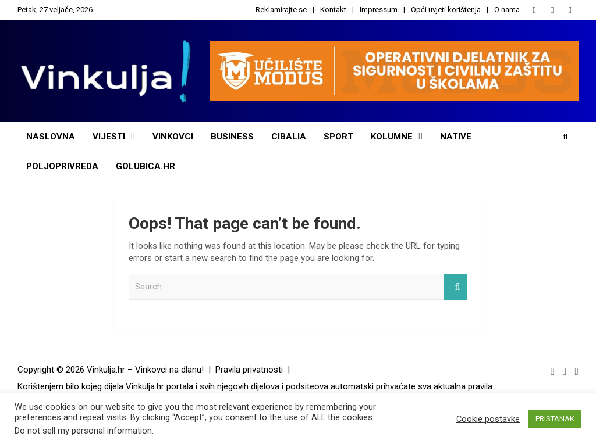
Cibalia (288, 136)
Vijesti (109, 136)
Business (232, 136)
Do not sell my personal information (83, 430)
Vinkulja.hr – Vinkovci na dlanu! (145, 369)
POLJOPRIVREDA (62, 166)
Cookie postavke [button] (488, 419)
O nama (507, 9)
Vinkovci (172, 136)
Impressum (379, 9)
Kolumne (392, 136)
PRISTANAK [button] (554, 418)
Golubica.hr (145, 166)
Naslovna (50, 136)
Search (455, 287)
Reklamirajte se (281, 9)
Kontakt (333, 9)
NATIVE (455, 136)
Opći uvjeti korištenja (446, 9)
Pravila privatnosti (249, 369)
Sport (338, 136)
